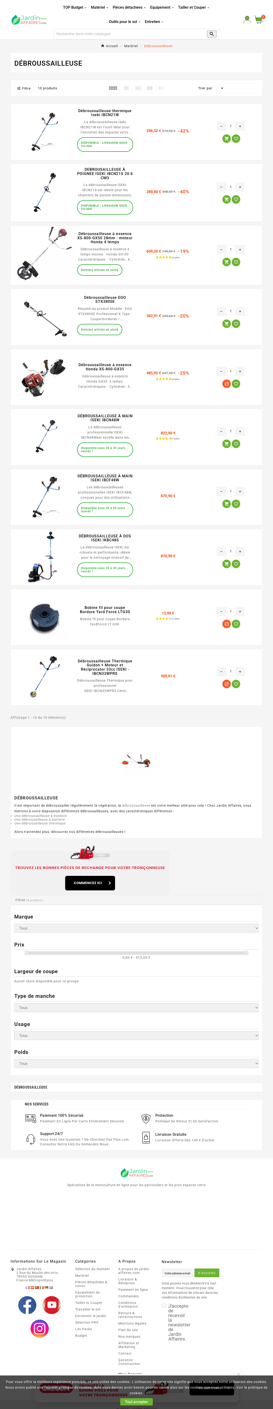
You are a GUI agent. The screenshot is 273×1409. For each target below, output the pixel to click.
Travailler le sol (87, 1309)
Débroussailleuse (30, 1087)
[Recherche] (128, 34)
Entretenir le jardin (90, 1316)
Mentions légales (132, 1323)
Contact (125, 1353)
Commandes (128, 1296)
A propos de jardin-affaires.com (134, 1271)
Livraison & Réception (127, 1281)
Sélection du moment (92, 1269)
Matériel (82, 1275)
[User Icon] (247, 19)
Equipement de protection (87, 1294)
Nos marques (129, 1336)
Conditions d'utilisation (128, 1304)
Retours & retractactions (130, 1315)
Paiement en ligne (133, 1289)
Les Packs (83, 1329)
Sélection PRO (87, 1322)
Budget (81, 1335)
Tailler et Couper (88, 1303)
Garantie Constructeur (129, 1362)
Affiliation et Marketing (128, 1345)
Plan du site (128, 1330)
